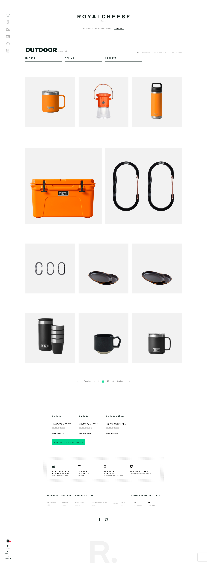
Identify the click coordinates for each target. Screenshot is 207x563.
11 (98, 381)
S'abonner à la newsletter (68, 442)
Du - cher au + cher (176, 52)
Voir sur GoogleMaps (58, 428)
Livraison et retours (141, 495)
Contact (115, 503)
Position (136, 52)
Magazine (66, 495)
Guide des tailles (84, 495)
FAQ (158, 495)
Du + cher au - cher (160, 52)
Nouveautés (146, 52)
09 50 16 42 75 (58, 433)
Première (87, 381)
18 (113, 381)
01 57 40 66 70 (112, 433)
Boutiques (52, 495)
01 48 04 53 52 (85, 433)
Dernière (120, 381)
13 (108, 381)
